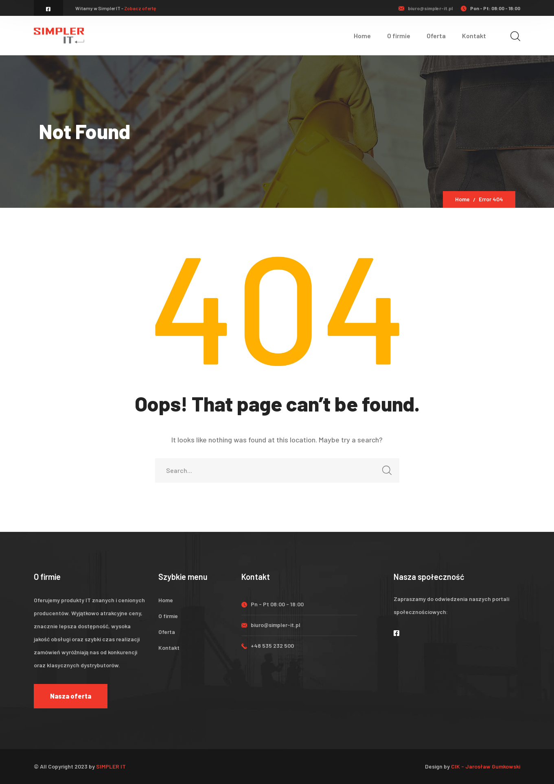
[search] (515, 36)
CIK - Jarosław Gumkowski (485, 766)
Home (462, 199)
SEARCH (385, 473)
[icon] (48, 9)
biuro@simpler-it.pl (430, 8)
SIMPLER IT (111, 766)
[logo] (59, 34)
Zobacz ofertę (140, 8)
